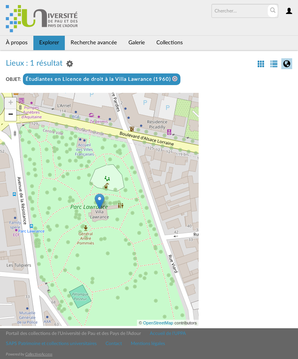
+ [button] (10, 103)
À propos (17, 42)
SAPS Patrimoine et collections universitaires (51, 343)
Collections (169, 42)
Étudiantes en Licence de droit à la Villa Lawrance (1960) (102, 79)
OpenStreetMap (158, 323)
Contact (114, 343)
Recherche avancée (94, 42)
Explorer (49, 42)
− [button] (10, 115)
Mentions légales (148, 343)
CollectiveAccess (38, 354)
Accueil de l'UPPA (168, 333)
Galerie (136, 42)
